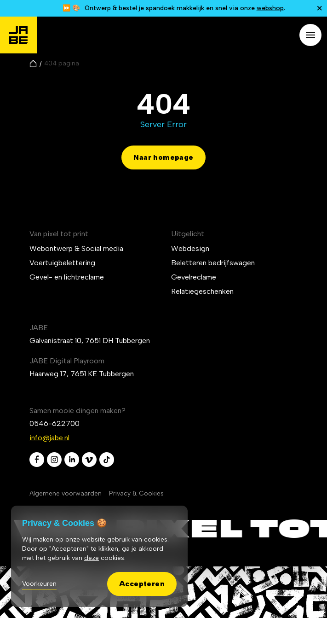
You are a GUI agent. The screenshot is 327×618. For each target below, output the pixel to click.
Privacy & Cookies (136, 493)
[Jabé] (18, 35)
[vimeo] (89, 459)
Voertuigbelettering (62, 262)
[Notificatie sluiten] (319, 8)
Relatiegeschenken (202, 291)
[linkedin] (71, 459)
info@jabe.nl (49, 437)
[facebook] (36, 459)
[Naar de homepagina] (33, 63)
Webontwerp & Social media (76, 248)
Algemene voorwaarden (65, 493)
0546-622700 (54, 423)
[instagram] (54, 459)
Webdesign (190, 248)
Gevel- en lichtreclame (66, 277)
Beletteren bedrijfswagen (213, 262)
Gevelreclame (193, 277)
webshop (270, 8)
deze (91, 558)
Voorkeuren (39, 584)
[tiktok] (106, 459)
